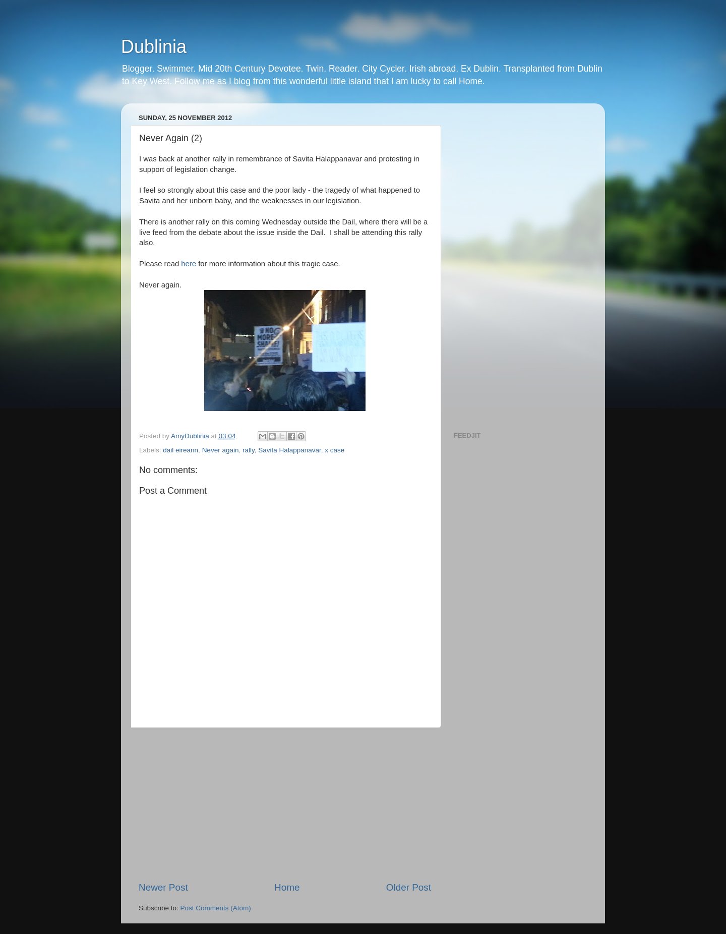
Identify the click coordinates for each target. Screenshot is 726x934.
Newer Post (163, 887)
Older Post (408, 887)
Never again (220, 450)
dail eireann (180, 450)
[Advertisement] (284, 804)
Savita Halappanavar (289, 450)
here (188, 264)
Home (286, 887)
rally (249, 450)
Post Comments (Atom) (215, 908)
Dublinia (154, 46)
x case (334, 450)
